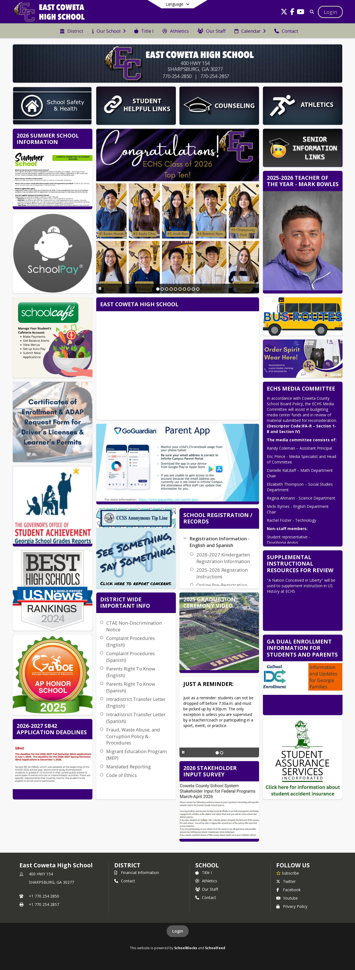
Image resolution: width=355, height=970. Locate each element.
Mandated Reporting (128, 766)
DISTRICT (127, 865)
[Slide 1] (157, 289)
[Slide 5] (175, 289)
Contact (124, 880)
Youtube (287, 898)
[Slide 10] (197, 289)
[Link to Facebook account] (292, 12)
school (207, 865)
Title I (203, 872)
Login (177, 931)
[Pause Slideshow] (100, 288)
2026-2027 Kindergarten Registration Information (223, 557)
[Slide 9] (193, 289)
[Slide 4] (171, 289)
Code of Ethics (121, 775)
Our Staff (206, 889)
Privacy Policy (291, 906)
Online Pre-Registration (221, 585)
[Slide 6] (180, 289)
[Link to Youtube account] (300, 12)
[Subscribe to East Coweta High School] (287, 873)
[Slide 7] (184, 289)
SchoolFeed (215, 948)
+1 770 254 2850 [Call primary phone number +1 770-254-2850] (44, 896)
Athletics (206, 880)
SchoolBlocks (185, 948)
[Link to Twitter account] (284, 12)
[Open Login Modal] (330, 12)
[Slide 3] (166, 289)
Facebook (288, 889)
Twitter (286, 881)
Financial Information (136, 872)
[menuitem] (71, 30)
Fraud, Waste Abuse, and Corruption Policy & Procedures (133, 736)
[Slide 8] (189, 289)
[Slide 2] (162, 289)
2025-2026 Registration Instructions (222, 573)
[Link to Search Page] (311, 11)
